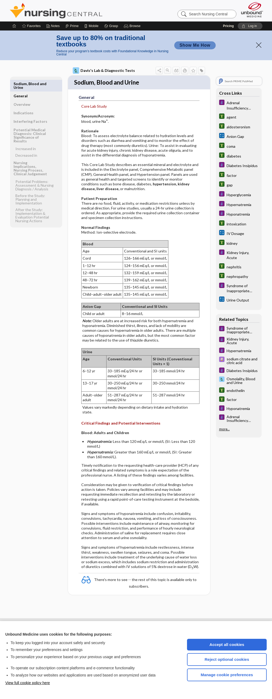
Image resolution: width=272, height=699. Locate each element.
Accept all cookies (227, 644)
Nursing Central (76, 11)
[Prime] (72, 25)
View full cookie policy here (27, 683)
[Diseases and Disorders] (239, 105)
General (21, 83)
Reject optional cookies (227, 659)
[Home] (14, 25)
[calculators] (239, 136)
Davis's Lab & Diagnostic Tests (104, 70)
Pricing (228, 26)
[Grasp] (111, 25)
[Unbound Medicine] (252, 9)
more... (224, 429)
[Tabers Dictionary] (239, 117)
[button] (133, 25)
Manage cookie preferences (227, 674)
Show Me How (195, 45)
